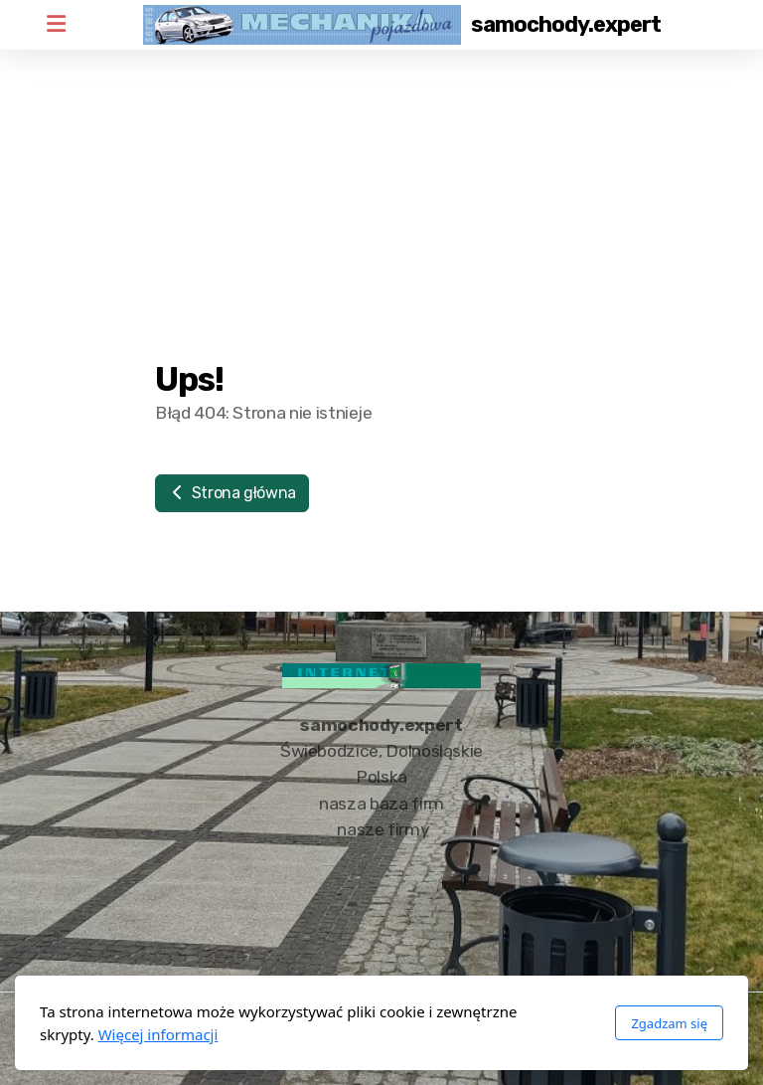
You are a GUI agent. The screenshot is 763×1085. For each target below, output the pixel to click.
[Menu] (56, 25)
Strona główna (232, 492)
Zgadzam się (669, 1023)
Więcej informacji (158, 1034)
